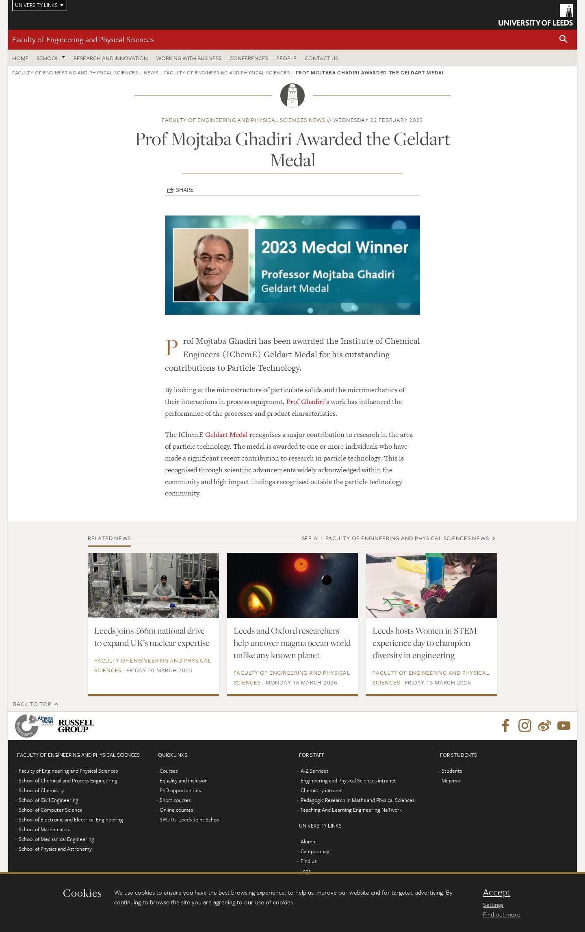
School (48, 58)
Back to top (32, 704)
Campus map (315, 851)
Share (184, 189)
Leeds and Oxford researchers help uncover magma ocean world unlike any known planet (292, 642)
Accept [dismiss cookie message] (496, 892)
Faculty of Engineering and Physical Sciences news (243, 119)
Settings (493, 904)
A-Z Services (314, 771)
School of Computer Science (50, 810)
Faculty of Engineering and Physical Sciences (83, 39)
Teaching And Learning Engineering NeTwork (351, 810)
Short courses (175, 800)
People (286, 58)
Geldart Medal (227, 434)
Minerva (451, 780)
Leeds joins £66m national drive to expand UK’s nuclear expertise (152, 636)
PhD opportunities (180, 790)
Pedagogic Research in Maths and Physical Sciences (357, 800)
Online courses (176, 810)
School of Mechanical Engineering (56, 839)
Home (20, 58)
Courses (169, 771)
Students (452, 771)
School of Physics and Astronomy (55, 849)
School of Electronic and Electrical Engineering (71, 819)
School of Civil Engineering (48, 800)
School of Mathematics (44, 829)
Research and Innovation (111, 58)
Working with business (188, 58)
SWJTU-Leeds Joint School (190, 819)
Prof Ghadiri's (308, 401)
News (151, 72)
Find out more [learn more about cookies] (501, 914)
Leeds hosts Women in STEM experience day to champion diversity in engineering (425, 642)
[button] (563, 39)
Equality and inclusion (184, 780)
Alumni (308, 841)
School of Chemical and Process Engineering (68, 780)
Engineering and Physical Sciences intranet (348, 780)
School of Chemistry (41, 790)
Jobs (305, 871)
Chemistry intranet (322, 790)
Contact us (321, 58)
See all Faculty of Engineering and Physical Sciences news (395, 538)
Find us (308, 861)
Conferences (249, 58)
